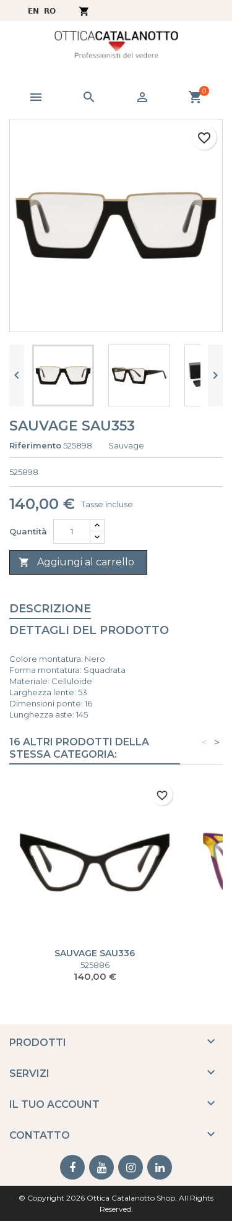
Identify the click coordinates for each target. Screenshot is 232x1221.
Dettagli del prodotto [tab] (89, 630)
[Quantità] (71, 531)
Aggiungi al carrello (76, 562)
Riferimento (35, 445)
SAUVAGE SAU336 (94, 953)
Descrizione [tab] (50, 608)
